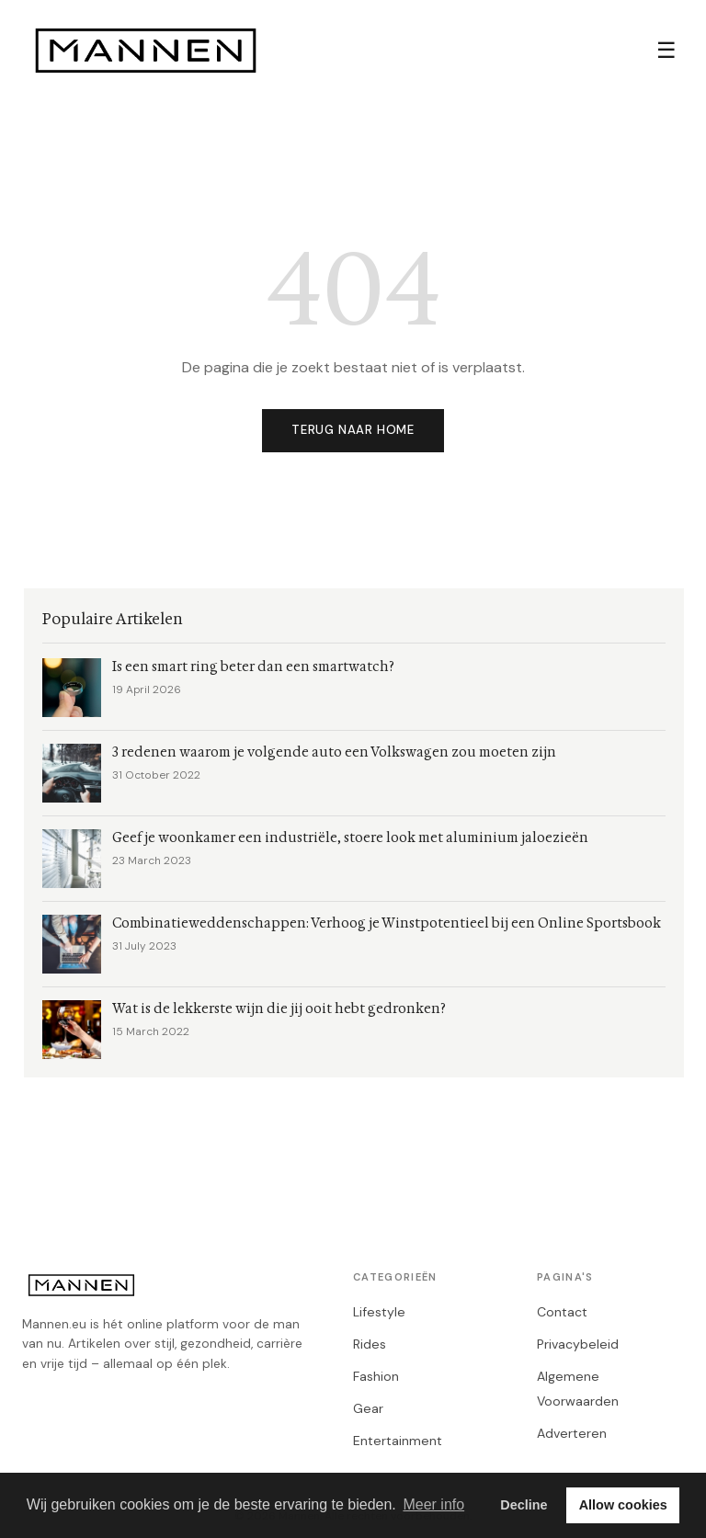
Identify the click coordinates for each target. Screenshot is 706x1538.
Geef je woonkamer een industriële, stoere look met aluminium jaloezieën (350, 838)
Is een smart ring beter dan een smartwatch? (253, 667)
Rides (369, 1344)
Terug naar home (353, 430)
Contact (562, 1312)
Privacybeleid (578, 1344)
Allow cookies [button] (623, 1505)
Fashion (376, 1376)
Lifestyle (379, 1312)
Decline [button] (523, 1505)
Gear (368, 1408)
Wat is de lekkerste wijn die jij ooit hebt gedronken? (279, 1009)
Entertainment (397, 1440)
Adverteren (572, 1433)
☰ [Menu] (666, 50)
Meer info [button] (433, 1504)
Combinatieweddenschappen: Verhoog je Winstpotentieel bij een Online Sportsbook (386, 923)
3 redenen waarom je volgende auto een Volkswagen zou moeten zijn (334, 752)
